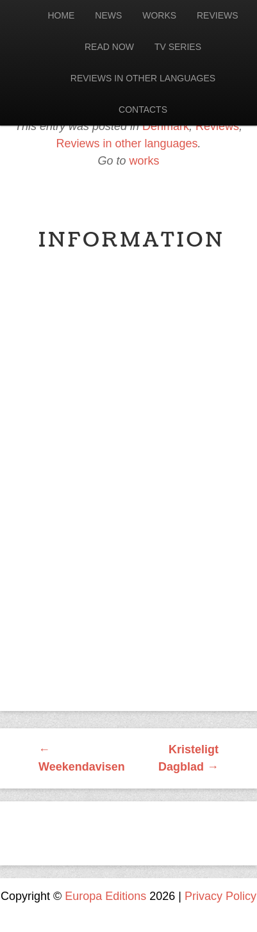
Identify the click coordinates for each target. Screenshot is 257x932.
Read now (109, 47)
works (144, 160)
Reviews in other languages (142, 78)
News (108, 15)
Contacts (143, 109)
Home (60, 15)
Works (159, 15)
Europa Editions (105, 896)
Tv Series (177, 47)
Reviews (217, 15)
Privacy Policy (220, 896)
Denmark (165, 126)
